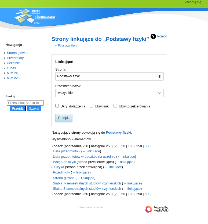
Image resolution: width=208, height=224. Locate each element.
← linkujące (91, 151)
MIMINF (13, 73)
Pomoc (158, 36)
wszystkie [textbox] (65, 93)
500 (147, 146)
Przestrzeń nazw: (68, 86)
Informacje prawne (90, 207)
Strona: (60, 69)
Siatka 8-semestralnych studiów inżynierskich (87, 189)
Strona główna (64, 178)
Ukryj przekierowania (134, 106)
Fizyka (59, 167)
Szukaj (10, 96)
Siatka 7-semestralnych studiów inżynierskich (87, 183)
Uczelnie (13, 63)
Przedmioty (61, 172)
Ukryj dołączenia (72, 106)
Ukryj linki (102, 106)
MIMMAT (13, 78)
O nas (11, 68)
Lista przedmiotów (66, 151)
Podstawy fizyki (68, 45)
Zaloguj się (193, 2)
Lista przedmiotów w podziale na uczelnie (84, 157)
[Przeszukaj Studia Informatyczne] (25, 103)
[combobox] (109, 76)
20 (116, 146)
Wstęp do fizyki (64, 162)
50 (123, 146)
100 (130, 146)
